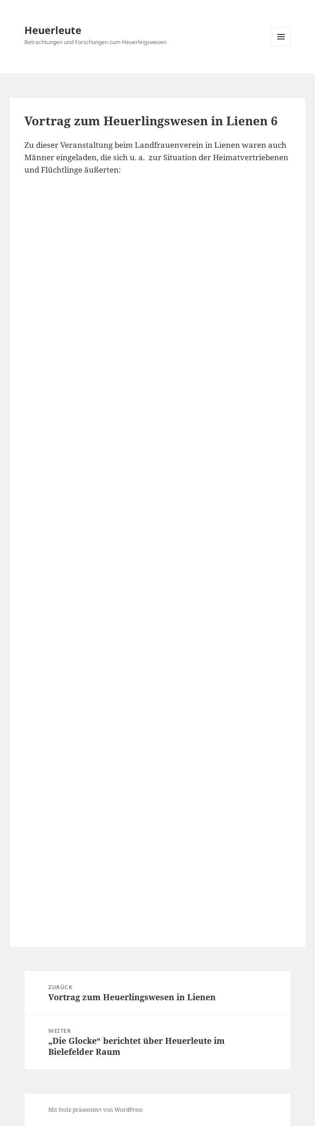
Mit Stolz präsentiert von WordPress (95, 1110)
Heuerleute (52, 30)
